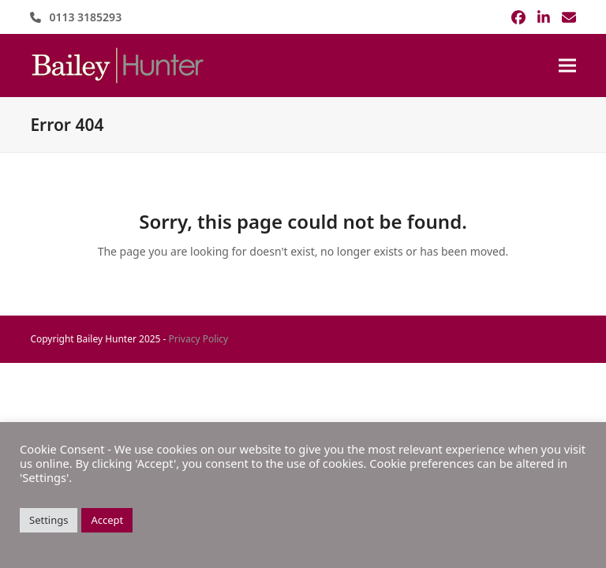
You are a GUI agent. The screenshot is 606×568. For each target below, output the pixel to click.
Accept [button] (107, 520)
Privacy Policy (199, 339)
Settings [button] (48, 520)
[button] (567, 66)
